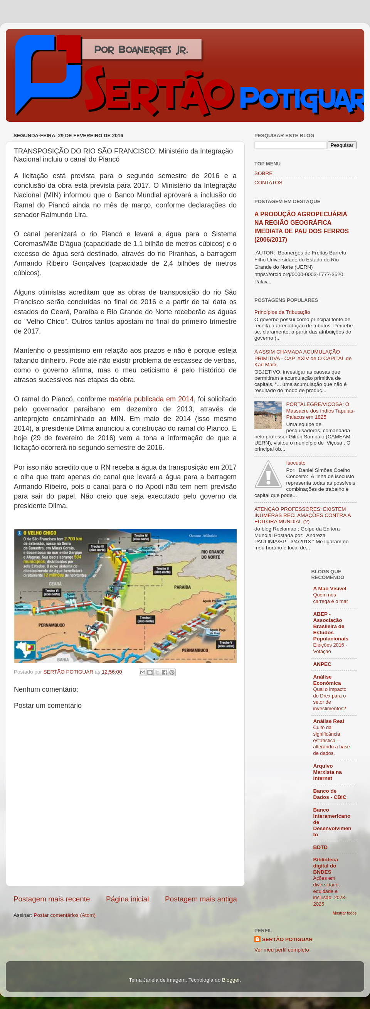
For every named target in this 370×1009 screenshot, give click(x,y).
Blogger (231, 980)
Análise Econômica (327, 680)
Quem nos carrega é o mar (330, 598)
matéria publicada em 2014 (150, 399)
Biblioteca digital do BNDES (325, 866)
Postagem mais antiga (201, 899)
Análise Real (328, 721)
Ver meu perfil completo (281, 950)
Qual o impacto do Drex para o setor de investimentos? (329, 698)
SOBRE (263, 173)
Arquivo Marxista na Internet (327, 772)
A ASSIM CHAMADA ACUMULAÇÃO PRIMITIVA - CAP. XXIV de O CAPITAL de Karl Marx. (303, 358)
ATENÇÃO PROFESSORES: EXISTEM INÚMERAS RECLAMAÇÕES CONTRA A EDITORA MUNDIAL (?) (302, 515)
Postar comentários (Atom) (65, 915)
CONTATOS (268, 182)
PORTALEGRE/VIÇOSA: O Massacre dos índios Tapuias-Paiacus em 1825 (320, 410)
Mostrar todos (345, 913)
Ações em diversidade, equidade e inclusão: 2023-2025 (330, 891)
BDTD (320, 847)
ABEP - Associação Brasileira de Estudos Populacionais (331, 626)
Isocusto (295, 463)
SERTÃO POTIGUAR (287, 939)
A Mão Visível (329, 588)
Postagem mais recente (51, 899)
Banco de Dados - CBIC (329, 794)
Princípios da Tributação (282, 312)
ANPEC (322, 664)
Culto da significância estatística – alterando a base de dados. (331, 740)
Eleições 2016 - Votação (330, 648)
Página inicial (127, 899)
